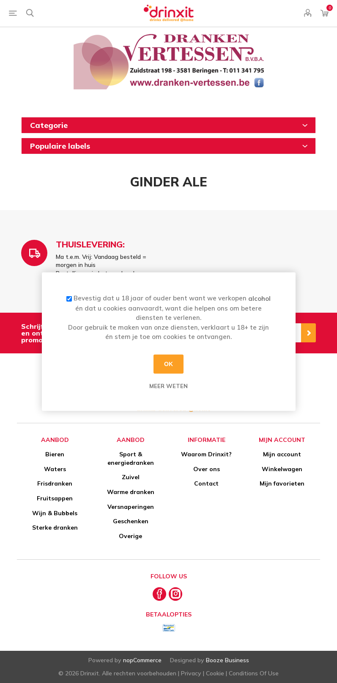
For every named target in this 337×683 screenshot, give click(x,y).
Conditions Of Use (254, 673)
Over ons (206, 469)
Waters (55, 469)
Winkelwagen (282, 469)
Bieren (54, 454)
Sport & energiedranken (130, 458)
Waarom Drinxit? (206, 454)
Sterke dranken (55, 527)
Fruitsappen (55, 498)
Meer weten (168, 385)
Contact (206, 483)
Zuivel (131, 477)
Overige (130, 536)
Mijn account (282, 454)
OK (168, 364)
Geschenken (130, 521)
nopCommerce (142, 660)
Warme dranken (130, 492)
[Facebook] (159, 594)
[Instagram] (175, 594)
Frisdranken (54, 483)
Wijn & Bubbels (54, 513)
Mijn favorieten (282, 483)
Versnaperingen (130, 507)
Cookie (215, 673)
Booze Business (227, 660)
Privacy (191, 673)
